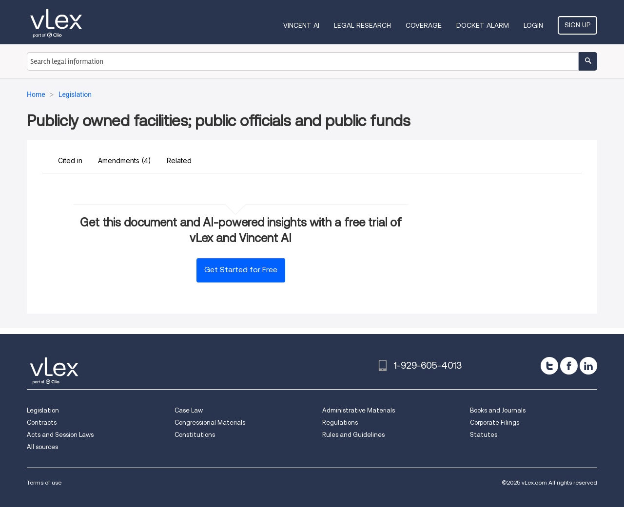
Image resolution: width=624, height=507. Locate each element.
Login (533, 25)
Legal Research (362, 25)
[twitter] (549, 366)
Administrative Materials (358, 410)
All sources (42, 447)
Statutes (483, 434)
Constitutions (195, 434)
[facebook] (569, 366)
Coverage (424, 25)
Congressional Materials (210, 422)
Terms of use (44, 482)
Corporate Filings (494, 422)
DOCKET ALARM (482, 25)
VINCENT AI (301, 25)
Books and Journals (498, 410)
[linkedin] (588, 366)
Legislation (43, 410)
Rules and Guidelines (353, 434)
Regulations (340, 422)
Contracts (42, 422)
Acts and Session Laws (60, 434)
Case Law (189, 410)
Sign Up (577, 25)
